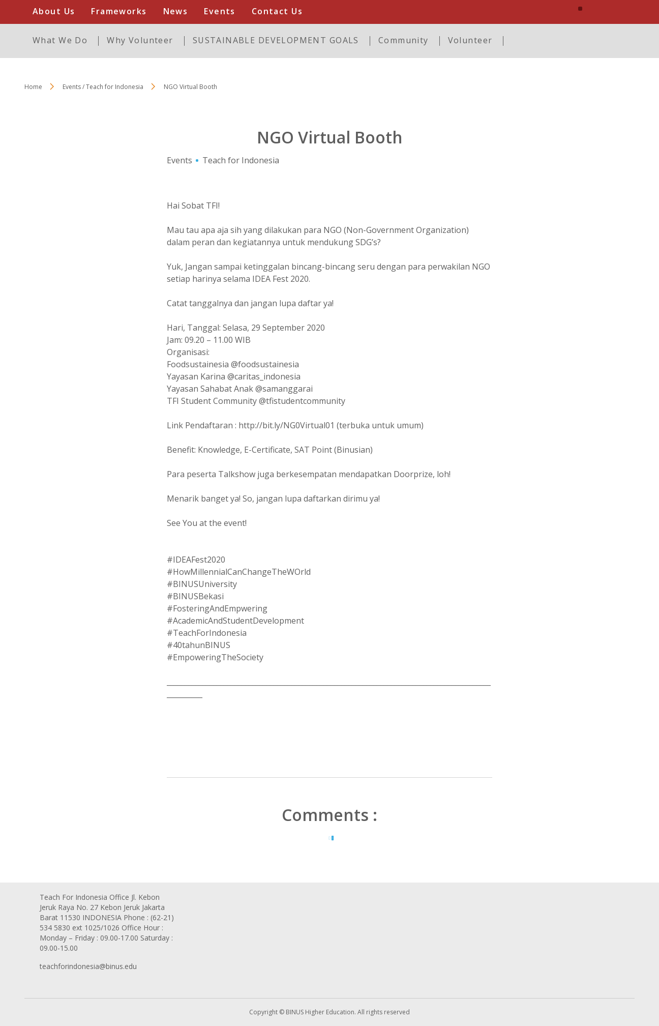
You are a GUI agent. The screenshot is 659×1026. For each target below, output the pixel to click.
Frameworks (118, 11)
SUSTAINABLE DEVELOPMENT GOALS (276, 40)
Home (33, 86)
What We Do (60, 40)
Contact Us (277, 11)
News (175, 11)
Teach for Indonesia (240, 160)
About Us (54, 11)
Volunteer (470, 40)
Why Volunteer (140, 40)
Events (219, 11)
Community (403, 40)
